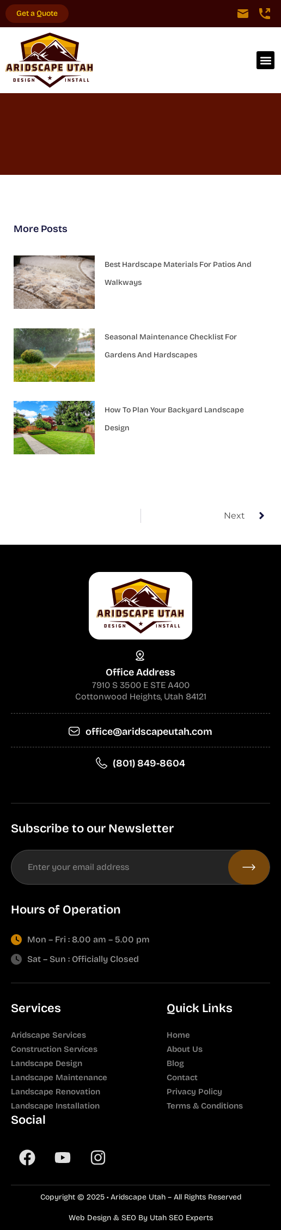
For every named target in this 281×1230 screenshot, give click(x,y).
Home (178, 1035)
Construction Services (54, 1049)
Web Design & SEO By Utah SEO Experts (141, 1217)
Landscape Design (46, 1063)
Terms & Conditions (205, 1106)
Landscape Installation (55, 1106)
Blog (175, 1063)
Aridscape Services (48, 1035)
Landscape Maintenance (59, 1077)
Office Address (140, 672)
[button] (265, 60)
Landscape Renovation (55, 1092)
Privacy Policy (194, 1092)
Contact (182, 1077)
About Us (185, 1049)
